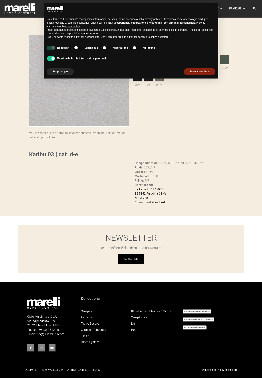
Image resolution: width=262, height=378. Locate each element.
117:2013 (156, 189)
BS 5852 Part (143, 194)
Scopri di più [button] (60, 71)
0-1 (154, 194)
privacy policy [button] (152, 19)
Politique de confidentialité (197, 311)
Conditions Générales (194, 327)
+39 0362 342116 (48, 330)
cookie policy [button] (73, 26)
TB (148, 189)
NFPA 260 (141, 198)
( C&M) (161, 194)
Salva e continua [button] (200, 71)
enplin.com (231, 370)
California (140, 189)
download (158, 202)
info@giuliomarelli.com (49, 334)
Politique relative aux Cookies (198, 319)
